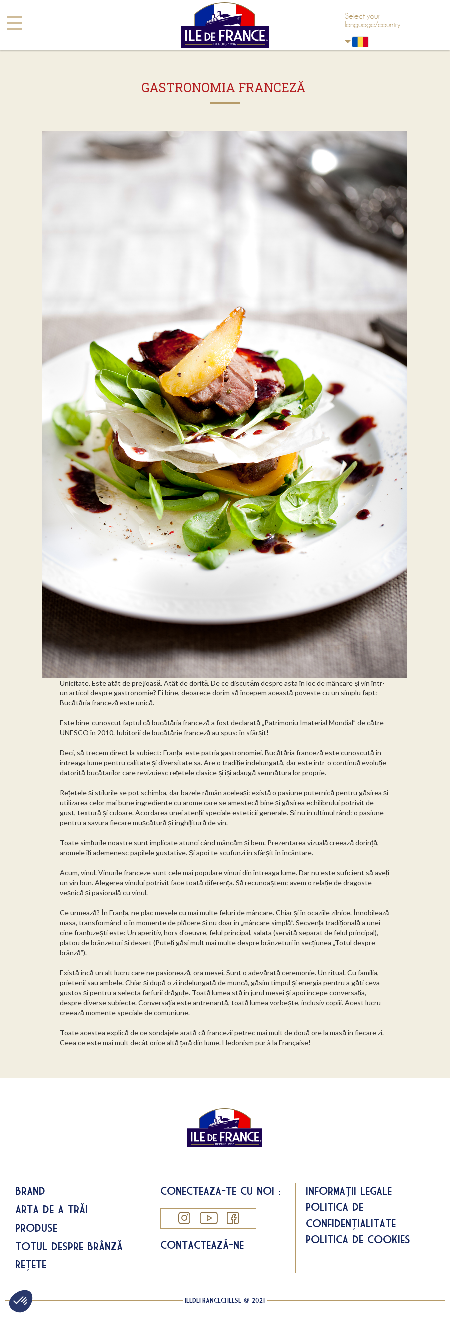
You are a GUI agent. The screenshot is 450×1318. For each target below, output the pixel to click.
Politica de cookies (358, 1239)
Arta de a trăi (52, 1209)
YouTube (208, 1218)
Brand (31, 1190)
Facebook (232, 1218)
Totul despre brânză (69, 1246)
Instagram (184, 1218)
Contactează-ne (202, 1244)
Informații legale (349, 1190)
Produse (37, 1227)
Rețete (31, 1264)
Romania (348, 41)
